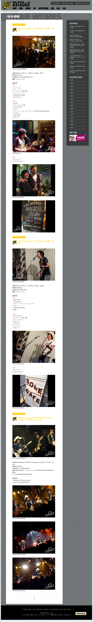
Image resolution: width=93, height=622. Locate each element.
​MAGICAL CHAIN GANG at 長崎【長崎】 (77, 62)
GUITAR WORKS (13, 11)
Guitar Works (43, 8)
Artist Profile (28, 8)
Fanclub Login (82, 3)
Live (34, 8)
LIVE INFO (45, 609)
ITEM (68, 609)
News (21, 8)
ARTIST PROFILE (37, 609)
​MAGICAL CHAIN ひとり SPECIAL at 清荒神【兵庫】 (76, 36)
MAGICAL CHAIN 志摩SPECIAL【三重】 (77, 31)
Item (64, 8)
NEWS (29, 609)
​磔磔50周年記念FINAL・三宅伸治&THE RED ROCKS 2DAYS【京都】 (77, 46)
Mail (58, 8)
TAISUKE (56, 3)
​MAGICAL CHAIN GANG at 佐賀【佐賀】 (77, 67)
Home (15, 8)
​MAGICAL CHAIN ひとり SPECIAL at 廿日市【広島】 (76, 40)
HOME (5, 11)
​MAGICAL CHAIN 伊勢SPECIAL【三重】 (77, 27)
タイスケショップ (68, 3)
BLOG (61, 609)
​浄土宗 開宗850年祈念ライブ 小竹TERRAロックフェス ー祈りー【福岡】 (77, 57)
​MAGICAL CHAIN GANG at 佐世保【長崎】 (77, 71)
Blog (52, 8)
